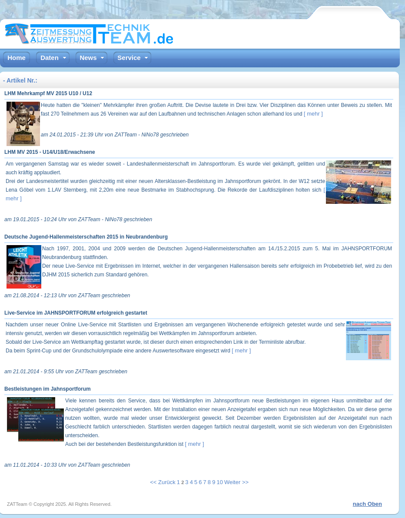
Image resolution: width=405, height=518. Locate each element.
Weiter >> (236, 482)
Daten (49, 57)
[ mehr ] (313, 113)
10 (219, 482)
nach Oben (367, 504)
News (88, 57)
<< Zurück (163, 482)
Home (16, 57)
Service (128, 57)
